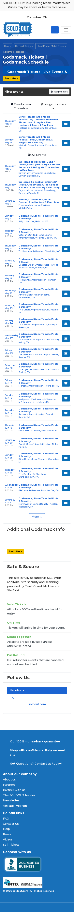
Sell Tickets (11, 844)
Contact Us (11, 824)
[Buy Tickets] (66, 124)
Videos (8, 839)
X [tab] (12, 697)
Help (6, 829)
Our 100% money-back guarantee (35, 741)
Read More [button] (11, 78)
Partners (9, 784)
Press (7, 834)
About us (9, 779)
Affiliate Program (15, 806)
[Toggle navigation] (66, 29)
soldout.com (37, 704)
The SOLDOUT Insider (19, 795)
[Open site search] (55, 29)
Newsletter (11, 800)
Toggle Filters (59, 91)
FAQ (6, 818)
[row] (37, 124)
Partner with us (14, 790)
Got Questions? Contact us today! (36, 763)
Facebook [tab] (17, 690)
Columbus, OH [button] (37, 17)
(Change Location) (54, 106)
